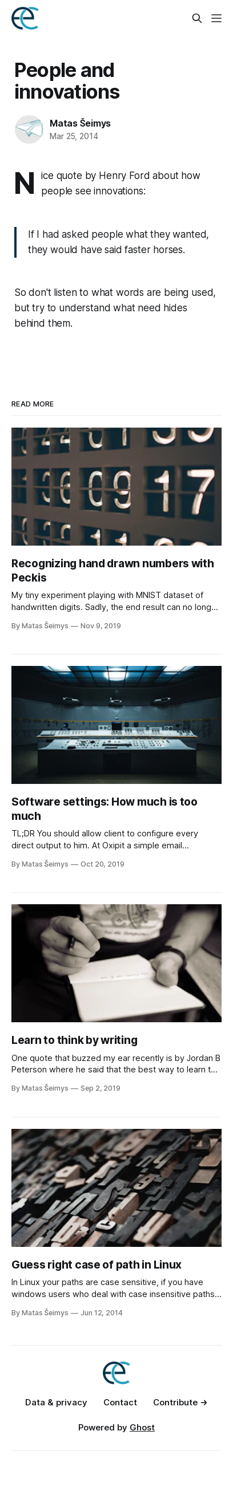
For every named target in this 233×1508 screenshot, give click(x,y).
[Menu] (216, 18)
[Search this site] (197, 18)
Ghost (142, 1427)
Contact (120, 1402)
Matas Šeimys (80, 123)
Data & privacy (56, 1402)
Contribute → (180, 1402)
